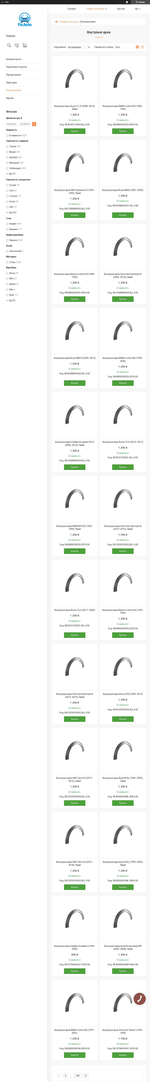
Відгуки (10, 98)
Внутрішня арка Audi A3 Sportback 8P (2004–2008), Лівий (123, 947)
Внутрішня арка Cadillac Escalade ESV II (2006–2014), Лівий (74, 443)
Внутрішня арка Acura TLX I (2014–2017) (123, 442)
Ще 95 (12, 300)
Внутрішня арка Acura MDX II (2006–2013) (75, 358)
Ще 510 (12, 212)
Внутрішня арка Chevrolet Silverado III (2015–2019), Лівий (74, 695)
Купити (74, 131)
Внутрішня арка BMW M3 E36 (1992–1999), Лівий (74, 527)
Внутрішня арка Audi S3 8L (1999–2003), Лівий (123, 863)
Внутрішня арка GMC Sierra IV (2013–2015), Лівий (74, 779)
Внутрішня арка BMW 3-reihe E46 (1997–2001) (74, 1031)
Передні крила (13, 75)
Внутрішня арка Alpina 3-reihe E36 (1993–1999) (123, 611)
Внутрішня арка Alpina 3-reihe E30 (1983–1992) (74, 275)
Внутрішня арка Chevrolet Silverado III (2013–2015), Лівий (122, 527)
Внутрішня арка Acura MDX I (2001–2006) (122, 190)
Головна (72, 9)
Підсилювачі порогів (16, 67)
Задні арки (11, 82)
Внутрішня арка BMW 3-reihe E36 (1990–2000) (123, 359)
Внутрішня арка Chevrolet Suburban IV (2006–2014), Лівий (123, 275)
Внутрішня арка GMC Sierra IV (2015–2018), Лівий (74, 863)
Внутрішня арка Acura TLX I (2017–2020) (74, 610)
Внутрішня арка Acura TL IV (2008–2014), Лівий (74, 107)
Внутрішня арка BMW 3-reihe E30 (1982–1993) (123, 107)
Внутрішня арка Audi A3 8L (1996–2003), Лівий (123, 779)
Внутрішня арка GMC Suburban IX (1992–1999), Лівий (74, 191)
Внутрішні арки (13, 90)
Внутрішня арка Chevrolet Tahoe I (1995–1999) (123, 1031)
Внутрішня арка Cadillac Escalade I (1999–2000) (74, 947)
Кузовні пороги (13, 59)
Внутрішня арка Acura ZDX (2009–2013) (123, 694)
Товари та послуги (95, 9)
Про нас (121, 9)
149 (77, 1075)
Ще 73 (12, 174)
